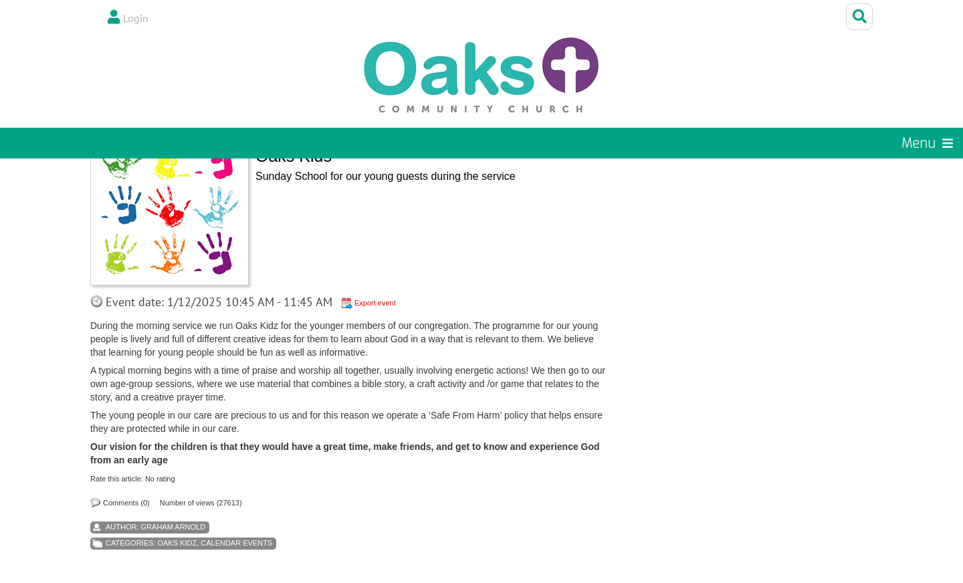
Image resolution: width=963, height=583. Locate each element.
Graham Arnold (173, 527)
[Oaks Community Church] (481, 75)
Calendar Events (236, 543)
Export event (375, 303)
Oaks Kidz (177, 543)
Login (135, 18)
